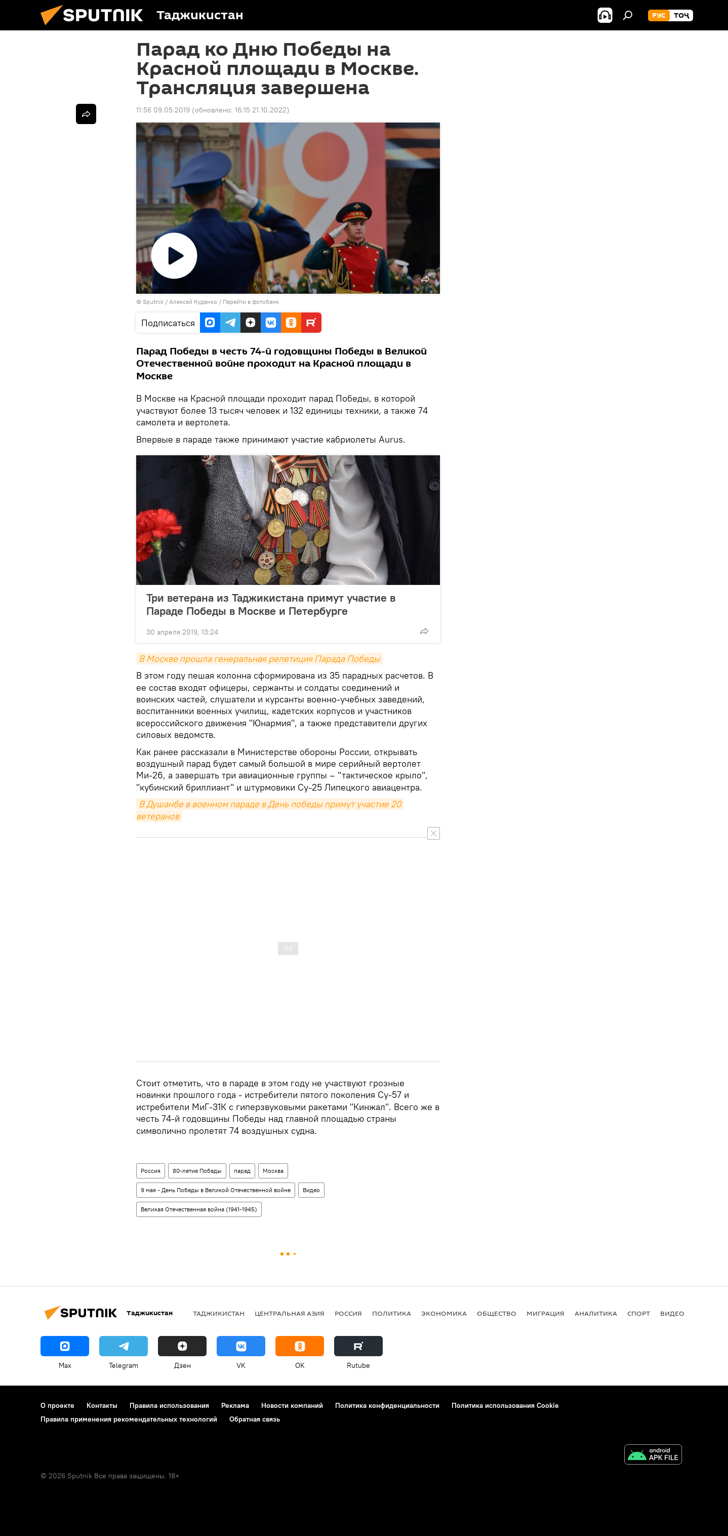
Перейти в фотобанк (251, 301)
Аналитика (596, 1313)
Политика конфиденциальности (387, 1405)
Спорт (638, 1313)
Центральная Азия (290, 1313)
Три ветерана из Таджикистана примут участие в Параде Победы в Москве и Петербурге (270, 604)
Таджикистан (219, 1313)
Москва (273, 1170)
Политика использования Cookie (505, 1405)
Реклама (235, 1405)
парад (242, 1170)
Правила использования (169, 1405)
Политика (391, 1313)
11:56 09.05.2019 (163, 109)
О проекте (57, 1405)
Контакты (102, 1405)
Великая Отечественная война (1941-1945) (199, 1209)
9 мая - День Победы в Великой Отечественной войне (216, 1190)
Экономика (444, 1313)
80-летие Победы (197, 1170)
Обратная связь (254, 1419)
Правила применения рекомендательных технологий (129, 1419)
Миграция (545, 1313)
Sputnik (154, 301)
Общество (496, 1313)
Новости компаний (292, 1405)
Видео (311, 1190)
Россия (150, 1170)
